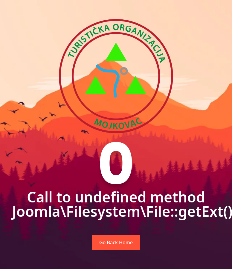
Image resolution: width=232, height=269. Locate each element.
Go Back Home (116, 242)
